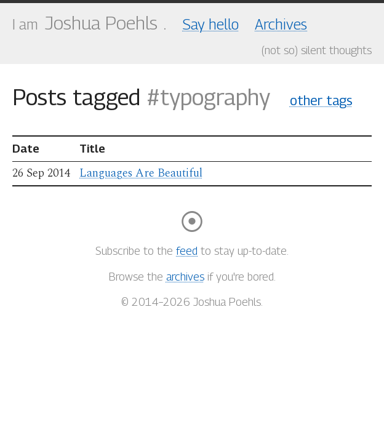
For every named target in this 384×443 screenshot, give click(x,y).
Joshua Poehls (101, 23)
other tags (321, 100)
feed (187, 250)
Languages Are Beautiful (140, 173)
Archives (281, 24)
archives (185, 276)
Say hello (211, 24)
